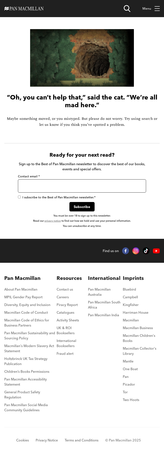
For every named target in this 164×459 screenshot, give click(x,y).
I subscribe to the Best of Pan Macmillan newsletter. (56, 197)
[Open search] (127, 8)
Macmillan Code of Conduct (26, 312)
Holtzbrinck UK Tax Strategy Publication (25, 361)
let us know (49, 125)
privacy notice (52, 220)
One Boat (130, 369)
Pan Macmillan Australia (99, 292)
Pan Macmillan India (103, 315)
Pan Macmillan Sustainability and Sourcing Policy (29, 335)
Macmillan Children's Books (139, 338)
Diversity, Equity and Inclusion (27, 305)
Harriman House (135, 312)
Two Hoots (131, 400)
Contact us (65, 289)
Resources (69, 278)
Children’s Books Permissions (26, 371)
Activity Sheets (68, 320)
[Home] (24, 8)
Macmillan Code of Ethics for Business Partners (26, 322)
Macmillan (131, 320)
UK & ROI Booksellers (66, 330)
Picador (129, 384)
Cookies (22, 440)
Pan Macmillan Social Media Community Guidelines (26, 407)
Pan (126, 376)
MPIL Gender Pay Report (23, 297)
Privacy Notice (47, 440)
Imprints (133, 278)
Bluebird (129, 289)
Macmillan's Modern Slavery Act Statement (29, 348)
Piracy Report (67, 305)
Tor (125, 392)
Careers (63, 297)
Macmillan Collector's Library (139, 351)
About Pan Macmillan (20, 289)
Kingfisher (131, 305)
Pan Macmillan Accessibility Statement (25, 381)
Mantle (128, 361)
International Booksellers (66, 343)
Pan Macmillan (22, 278)
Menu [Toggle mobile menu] (151, 8)
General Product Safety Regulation (22, 394)
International (104, 278)
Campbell (130, 297)
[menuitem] (30, 290)
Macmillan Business (138, 328)
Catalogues (65, 312)
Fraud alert (65, 353)
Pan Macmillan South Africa (104, 304)
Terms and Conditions (81, 440)
